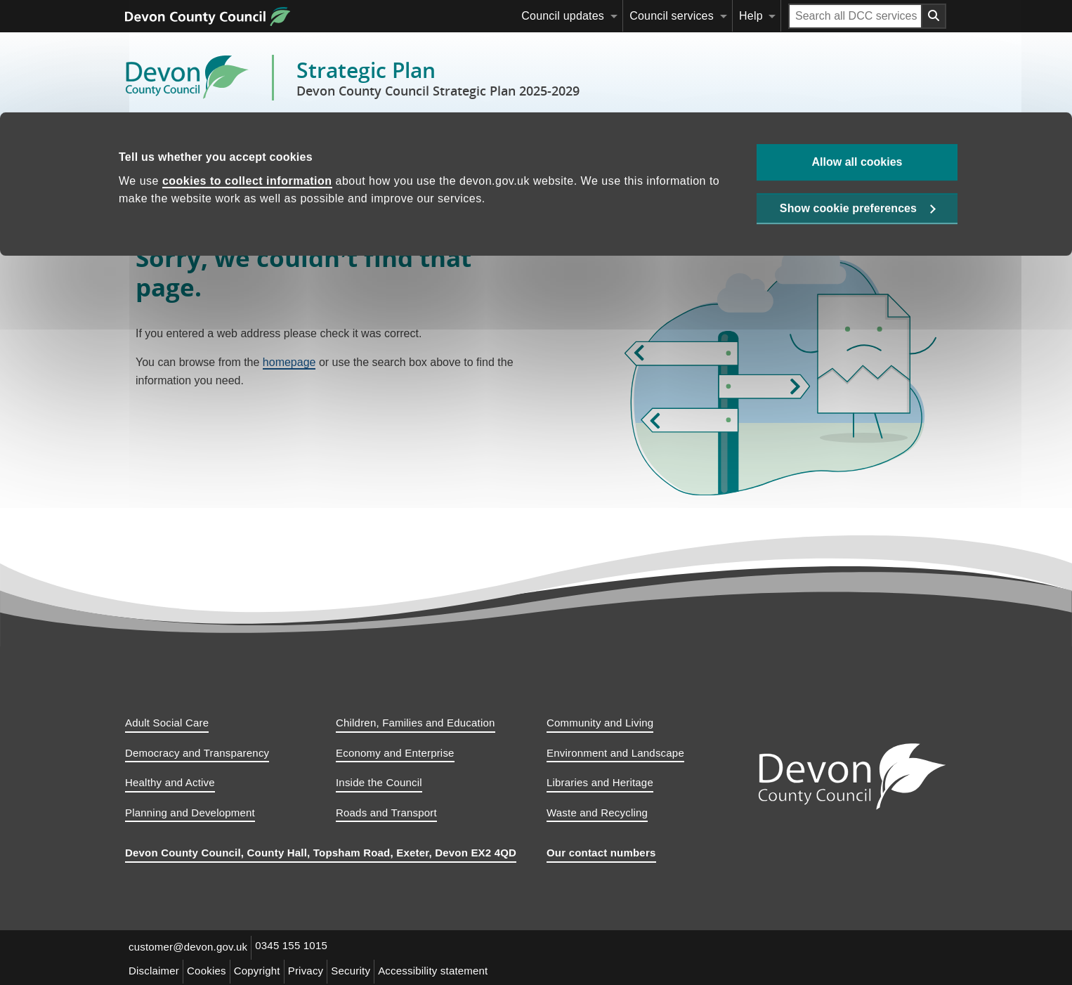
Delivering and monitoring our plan (465, 144)
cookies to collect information (247, 68)
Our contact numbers (601, 853)
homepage (289, 362)
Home (151, 144)
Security (369, 968)
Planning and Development (190, 812)
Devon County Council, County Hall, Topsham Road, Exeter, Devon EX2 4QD (320, 853)
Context (207, 144)
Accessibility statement (456, 968)
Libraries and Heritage (600, 782)
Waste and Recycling (597, 812)
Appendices (602, 144)
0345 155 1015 (297, 947)
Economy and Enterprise (395, 753)
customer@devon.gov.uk (190, 947)
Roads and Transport (386, 812)
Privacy (321, 968)
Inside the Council (379, 782)
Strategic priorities (303, 144)
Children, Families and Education (415, 723)
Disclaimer (156, 968)
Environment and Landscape (615, 753)
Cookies (213, 968)
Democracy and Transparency (197, 753)
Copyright (267, 968)
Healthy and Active (170, 782)
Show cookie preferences (848, 99)
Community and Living (600, 723)
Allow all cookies (857, 50)
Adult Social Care (167, 723)
